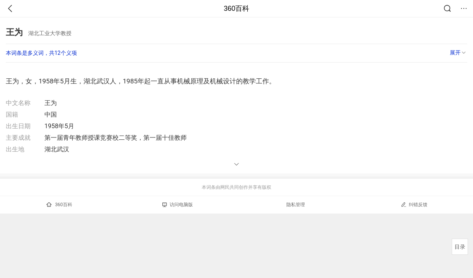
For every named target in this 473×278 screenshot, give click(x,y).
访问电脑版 (177, 204)
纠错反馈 (414, 204)
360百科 (236, 8)
